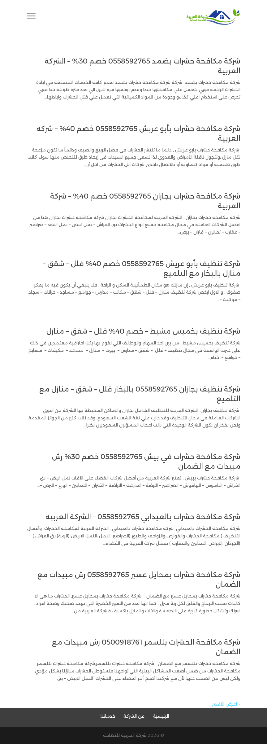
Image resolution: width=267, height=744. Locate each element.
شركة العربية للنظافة (124, 735)
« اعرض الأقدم (226, 704)
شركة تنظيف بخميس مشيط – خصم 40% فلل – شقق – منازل (143, 331)
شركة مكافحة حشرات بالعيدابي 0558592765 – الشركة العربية (142, 517)
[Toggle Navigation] (31, 17)
